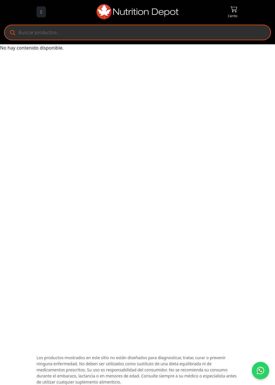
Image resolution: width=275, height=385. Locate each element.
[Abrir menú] (41, 11)
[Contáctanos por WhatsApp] (260, 370)
